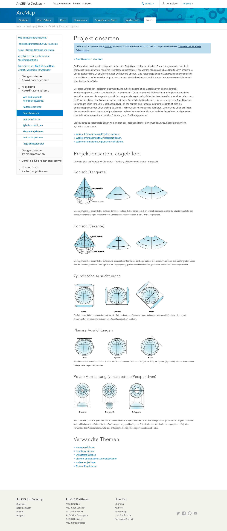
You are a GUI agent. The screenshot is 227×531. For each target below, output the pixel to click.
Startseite (24, 20)
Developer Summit (124, 519)
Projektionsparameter (33, 143)
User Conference (123, 515)
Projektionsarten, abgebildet (89, 59)
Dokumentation (62, 3)
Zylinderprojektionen (33, 125)
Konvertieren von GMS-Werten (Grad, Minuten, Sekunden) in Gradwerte (36, 68)
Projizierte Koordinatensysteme (64, 26)
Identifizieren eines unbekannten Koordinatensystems (33, 58)
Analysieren (80, 20)
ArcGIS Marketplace (75, 523)
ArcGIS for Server (74, 511)
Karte (63, 20)
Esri (204, 4)
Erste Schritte (44, 20)
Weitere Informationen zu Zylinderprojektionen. (99, 138)
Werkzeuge (132, 20)
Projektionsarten (31, 113)
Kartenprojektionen (36, 26)
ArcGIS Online (73, 504)
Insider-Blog (121, 511)
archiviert (108, 46)
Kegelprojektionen (32, 119)
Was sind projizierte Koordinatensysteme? (33, 99)
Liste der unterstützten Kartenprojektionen (96, 458)
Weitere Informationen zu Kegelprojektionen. (97, 134)
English (187, 3)
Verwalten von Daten (106, 20)
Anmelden (172, 3)
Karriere (119, 507)
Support (86, 3)
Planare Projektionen (33, 131)
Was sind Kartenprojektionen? (32, 37)
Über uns (119, 504)
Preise (76, 3)
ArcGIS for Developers (77, 515)
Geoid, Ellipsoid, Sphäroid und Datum (36, 50)
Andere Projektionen (33, 137)
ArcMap (25, 13)
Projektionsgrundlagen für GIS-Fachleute (38, 44)
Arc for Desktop (29, 3)
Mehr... (150, 20)
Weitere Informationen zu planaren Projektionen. (99, 141)
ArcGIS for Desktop (75, 507)
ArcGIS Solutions (74, 519)
